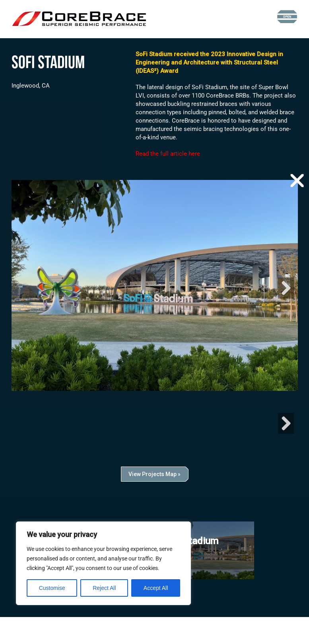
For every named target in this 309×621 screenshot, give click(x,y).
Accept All (156, 588)
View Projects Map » (154, 478)
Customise (52, 588)
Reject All (104, 588)
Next (286, 290)
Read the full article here (168, 153)
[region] (103, 563)
